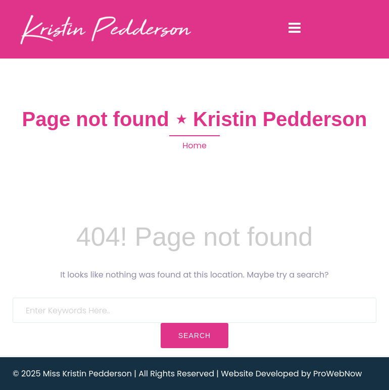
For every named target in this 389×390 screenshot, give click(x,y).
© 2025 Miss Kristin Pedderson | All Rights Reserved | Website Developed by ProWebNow (187, 373)
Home (194, 145)
